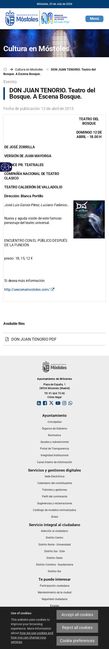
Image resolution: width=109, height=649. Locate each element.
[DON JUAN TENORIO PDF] (54, 339)
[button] (94, 19)
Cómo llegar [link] (54, 397)
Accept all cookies (77, 614)
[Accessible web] (5, 167)
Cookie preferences (77, 641)
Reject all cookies (77, 627)
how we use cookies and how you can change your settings (32, 637)
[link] (38, 18)
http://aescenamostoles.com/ (29, 289)
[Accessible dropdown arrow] (9, 167)
